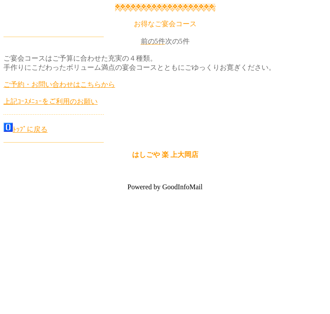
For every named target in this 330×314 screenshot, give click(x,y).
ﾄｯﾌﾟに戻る (30, 129)
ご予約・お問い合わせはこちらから (59, 84)
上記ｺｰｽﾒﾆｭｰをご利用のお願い (50, 101)
